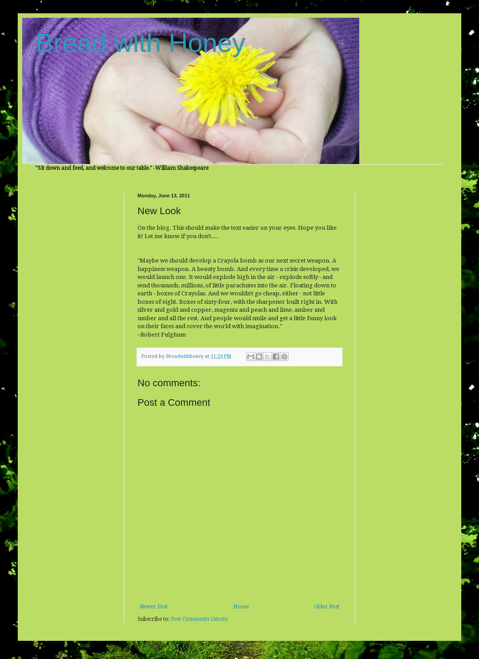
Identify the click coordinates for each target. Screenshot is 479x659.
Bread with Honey (140, 43)
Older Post (326, 607)
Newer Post (154, 607)
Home (241, 607)
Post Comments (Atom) (199, 619)
